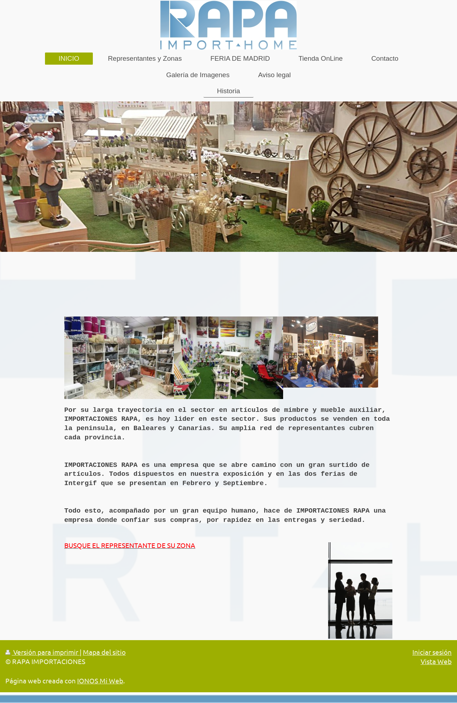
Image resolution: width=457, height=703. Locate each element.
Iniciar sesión (432, 652)
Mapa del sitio (104, 652)
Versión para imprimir (42, 652)
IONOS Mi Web (100, 680)
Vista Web (436, 661)
